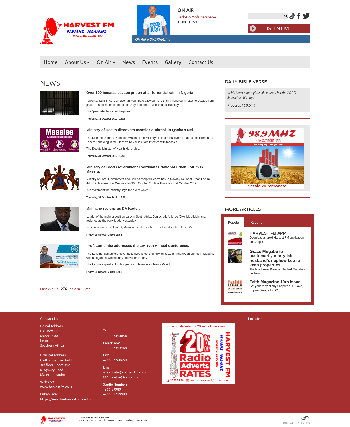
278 (77, 288)
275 (57, 288)
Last (87, 288)
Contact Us (200, 62)
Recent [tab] (256, 222)
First (43, 288)
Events (150, 62)
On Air (106, 62)
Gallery (173, 62)
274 (51, 288)
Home (51, 62)
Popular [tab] (234, 222)
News (128, 62)
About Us (77, 62)
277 (70, 288)
